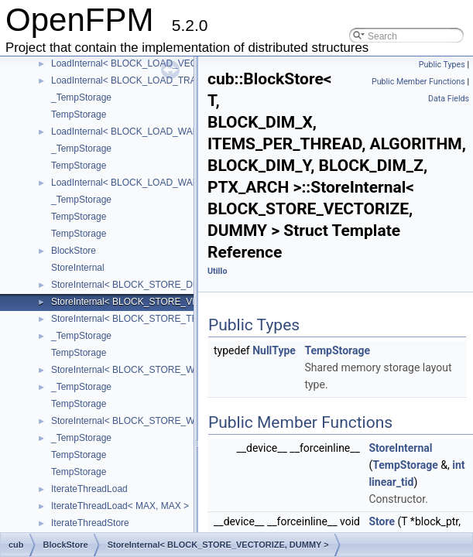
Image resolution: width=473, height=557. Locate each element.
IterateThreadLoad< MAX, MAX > (120, 506)
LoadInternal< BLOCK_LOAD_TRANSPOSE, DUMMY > (167, 80)
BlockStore (73, 250)
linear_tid (390, 482)
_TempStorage (81, 97)
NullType (274, 350)
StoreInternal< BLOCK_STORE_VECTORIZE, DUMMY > (169, 301)
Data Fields (448, 99)
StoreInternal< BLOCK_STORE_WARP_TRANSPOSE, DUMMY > (187, 369)
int (458, 465)
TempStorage (78, 114)
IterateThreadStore (90, 523)
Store (381, 521)
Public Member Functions (418, 82)
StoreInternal (78, 267)
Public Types (442, 65)
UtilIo (217, 271)
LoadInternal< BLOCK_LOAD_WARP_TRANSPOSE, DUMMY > (183, 131)
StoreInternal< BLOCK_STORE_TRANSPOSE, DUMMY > (171, 318)
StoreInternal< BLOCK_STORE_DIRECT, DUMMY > (159, 284)
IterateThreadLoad (89, 489)
